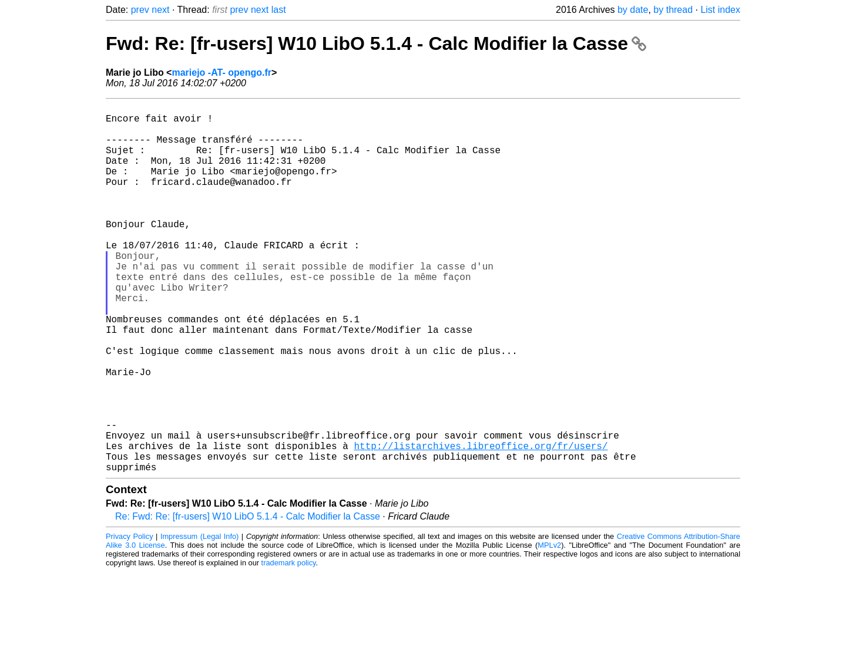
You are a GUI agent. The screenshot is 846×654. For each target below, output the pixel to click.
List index (720, 10)
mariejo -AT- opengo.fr (221, 72)
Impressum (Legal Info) (199, 618)
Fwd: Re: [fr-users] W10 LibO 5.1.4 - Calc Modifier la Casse (376, 43)
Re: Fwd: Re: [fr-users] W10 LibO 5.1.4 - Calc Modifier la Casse (247, 599)
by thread (673, 10)
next (160, 10)
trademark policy (288, 644)
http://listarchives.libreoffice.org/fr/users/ (480, 523)
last (278, 10)
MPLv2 (549, 627)
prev (140, 10)
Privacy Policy (129, 618)
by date (632, 10)
